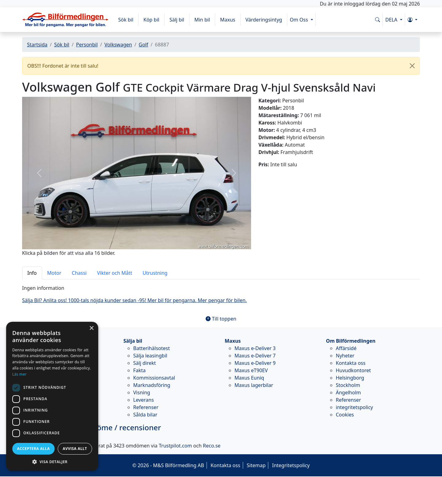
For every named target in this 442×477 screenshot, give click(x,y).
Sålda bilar (145, 414)
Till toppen (221, 318)
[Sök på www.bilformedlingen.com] (377, 20)
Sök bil (125, 19)
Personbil (87, 44)
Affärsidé (346, 348)
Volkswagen (118, 44)
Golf (143, 44)
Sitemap (256, 465)
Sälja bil (132, 340)
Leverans (143, 399)
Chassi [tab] (79, 273)
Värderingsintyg (264, 19)
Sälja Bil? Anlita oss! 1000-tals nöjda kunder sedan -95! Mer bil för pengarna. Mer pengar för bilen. (134, 300)
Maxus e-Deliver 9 (255, 363)
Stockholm (348, 385)
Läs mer (19, 374)
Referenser (145, 407)
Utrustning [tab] (155, 273)
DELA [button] (391, 19)
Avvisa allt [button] (75, 448)
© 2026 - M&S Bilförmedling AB (168, 465)
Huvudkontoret (353, 370)
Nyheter (345, 355)
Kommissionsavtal (154, 377)
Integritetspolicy (291, 465)
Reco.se (211, 445)
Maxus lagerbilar (254, 385)
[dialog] (52, 396)
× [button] (91, 328)
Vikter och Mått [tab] (114, 273)
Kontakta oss (351, 363)
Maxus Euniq (249, 377)
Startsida (37, 44)
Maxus (227, 19)
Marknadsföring (151, 385)
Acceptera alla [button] (33, 448)
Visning (141, 392)
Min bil (202, 19)
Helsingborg (350, 377)
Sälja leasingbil (150, 355)
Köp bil (151, 19)
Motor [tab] (54, 273)
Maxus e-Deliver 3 (255, 348)
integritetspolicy (354, 407)
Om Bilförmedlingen (350, 340)
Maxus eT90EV (251, 370)
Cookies (345, 414)
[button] (412, 20)
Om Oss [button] (299, 19)
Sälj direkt (144, 363)
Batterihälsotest (151, 348)
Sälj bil (176, 19)
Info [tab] (32, 273)
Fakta (139, 370)
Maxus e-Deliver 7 (255, 355)
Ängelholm (348, 392)
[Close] (412, 65)
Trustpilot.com (175, 445)
